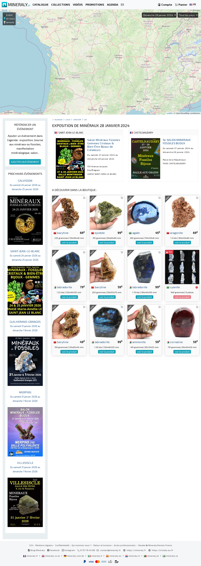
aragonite (175, 232)
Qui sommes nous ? (81, 545)
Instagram (68, 550)
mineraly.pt (151, 556)
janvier (77, 119)
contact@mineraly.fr (110, 550)
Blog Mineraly (36, 550)
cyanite (173, 287)
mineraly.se (170, 556)
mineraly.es (114, 556)
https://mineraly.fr (136, 550)
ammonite (137, 342)
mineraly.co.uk (51, 556)
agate (134, 232)
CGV (31, 545)
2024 (67, 119)
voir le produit (69, 242)
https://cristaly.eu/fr (162, 550)
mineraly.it (95, 556)
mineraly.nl (132, 556)
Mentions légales (44, 545)
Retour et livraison (102, 545)
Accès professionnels (125, 545)
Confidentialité (62, 545)
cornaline (175, 342)
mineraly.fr (30, 556)
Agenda (59, 119)
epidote (98, 232)
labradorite (63, 287)
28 (85, 119)
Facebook (53, 550)
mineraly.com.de (74, 556)
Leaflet (169, 113)
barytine (61, 232)
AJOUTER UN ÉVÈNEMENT (25, 161)
